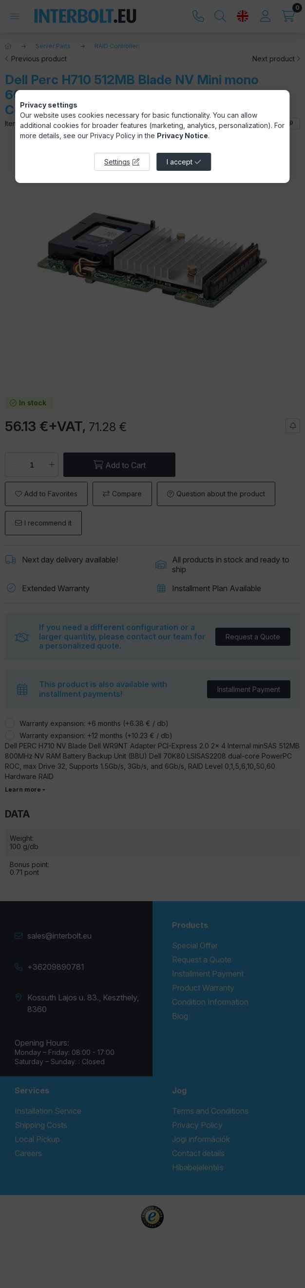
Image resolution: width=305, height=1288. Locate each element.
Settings (117, 162)
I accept (179, 162)
